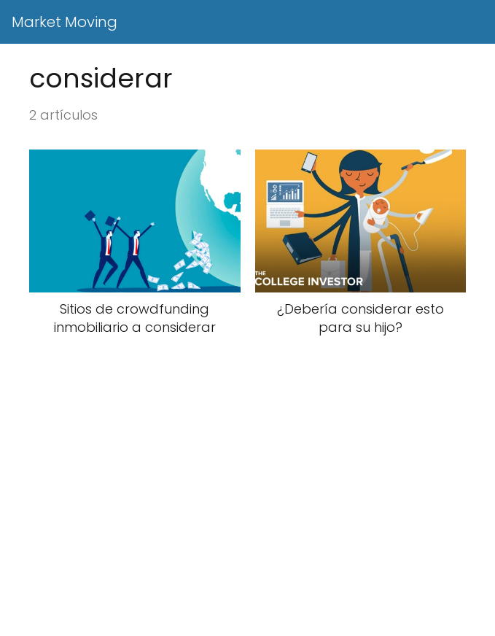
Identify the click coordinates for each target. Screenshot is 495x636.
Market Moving (64, 22)
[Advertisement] (247, 529)
